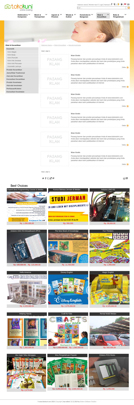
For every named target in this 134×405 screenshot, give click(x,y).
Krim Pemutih (13, 58)
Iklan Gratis (75, 55)
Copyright (59, 401)
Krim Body (11, 55)
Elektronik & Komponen (23, 16)
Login (101, 5)
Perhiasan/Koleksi (14, 89)
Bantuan (107, 5)
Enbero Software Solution (88, 401)
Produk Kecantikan (14, 70)
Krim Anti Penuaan (15, 63)
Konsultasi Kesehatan (15, 92)
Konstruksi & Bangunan (85, 16)
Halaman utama (82, 5)
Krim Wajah (12, 52)
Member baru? (93, 5)
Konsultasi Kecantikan (16, 79)
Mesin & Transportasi (39, 16)
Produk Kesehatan (14, 82)
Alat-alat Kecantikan (15, 76)
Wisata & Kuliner (69, 16)
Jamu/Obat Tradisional (16, 73)
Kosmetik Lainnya (14, 66)
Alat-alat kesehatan (14, 85)
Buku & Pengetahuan (118, 16)
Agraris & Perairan (55, 16)
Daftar (124, 67)
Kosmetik (10, 49)
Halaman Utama (46, 45)
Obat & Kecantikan (101, 16)
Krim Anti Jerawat (14, 61)
